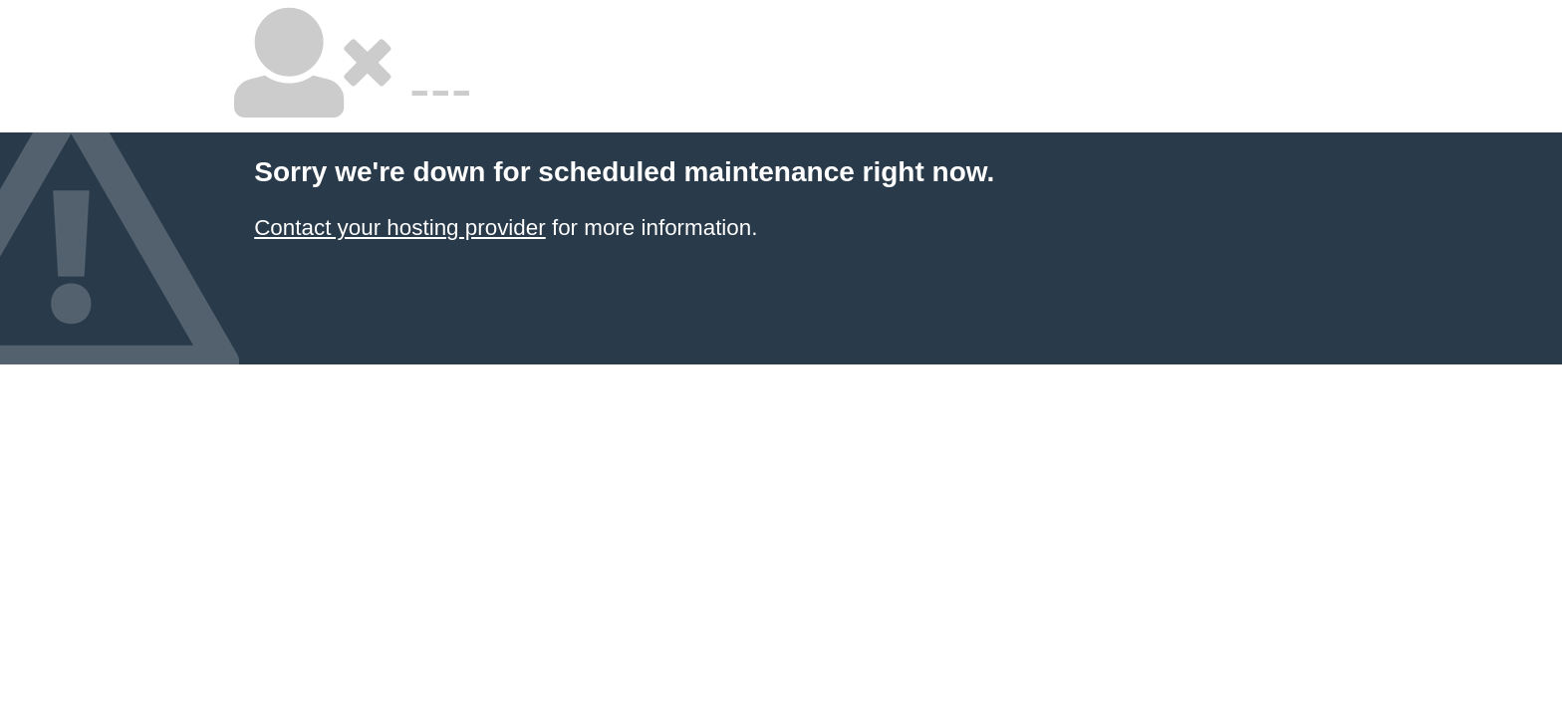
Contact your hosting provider (399, 227)
